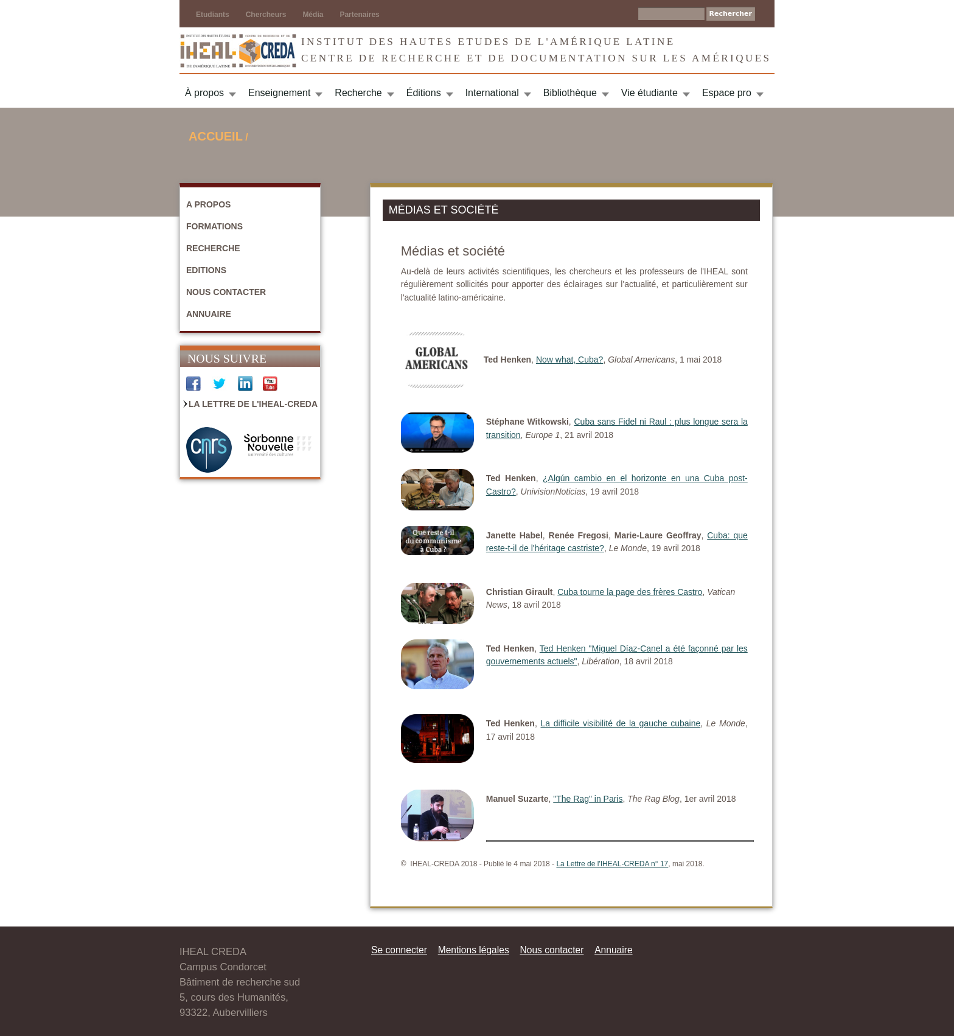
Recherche (358, 93)
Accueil (216, 136)
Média (312, 14)
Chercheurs (266, 14)
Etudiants (212, 14)
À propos (204, 93)
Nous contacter (226, 292)
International (492, 93)
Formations (214, 226)
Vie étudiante (649, 93)
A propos (208, 204)
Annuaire (208, 314)
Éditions (423, 93)
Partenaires (359, 14)
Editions (206, 270)
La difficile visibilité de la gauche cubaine (621, 723)
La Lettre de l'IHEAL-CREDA (253, 404)
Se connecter (399, 950)
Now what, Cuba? (570, 359)
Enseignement (279, 93)
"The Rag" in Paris (587, 799)
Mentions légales (473, 950)
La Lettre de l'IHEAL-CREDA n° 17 (612, 864)
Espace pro (726, 93)
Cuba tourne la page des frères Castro (629, 592)
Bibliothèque (570, 93)
